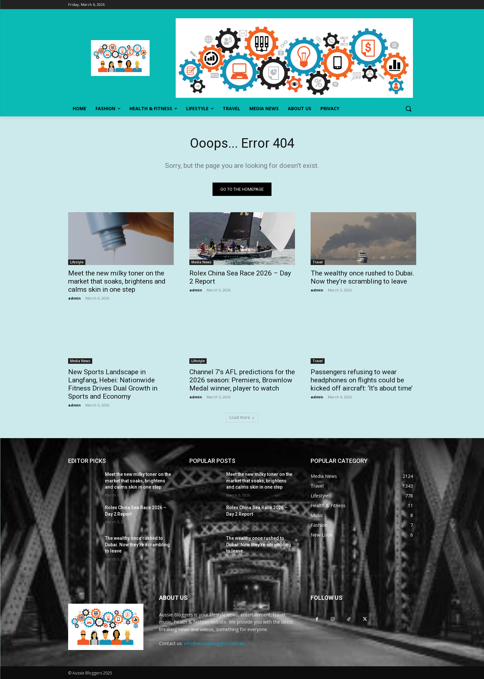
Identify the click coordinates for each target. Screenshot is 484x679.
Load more (242, 417)
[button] (408, 108)
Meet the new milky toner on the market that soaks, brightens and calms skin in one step (117, 281)
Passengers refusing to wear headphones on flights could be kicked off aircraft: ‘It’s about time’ (362, 380)
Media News (201, 262)
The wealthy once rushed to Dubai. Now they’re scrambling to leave (362, 277)
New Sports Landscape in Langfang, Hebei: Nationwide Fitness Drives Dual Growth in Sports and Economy (112, 384)
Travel (318, 262)
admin (74, 298)
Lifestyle (76, 262)
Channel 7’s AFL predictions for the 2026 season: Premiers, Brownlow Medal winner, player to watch (242, 380)
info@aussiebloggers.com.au (214, 643)
